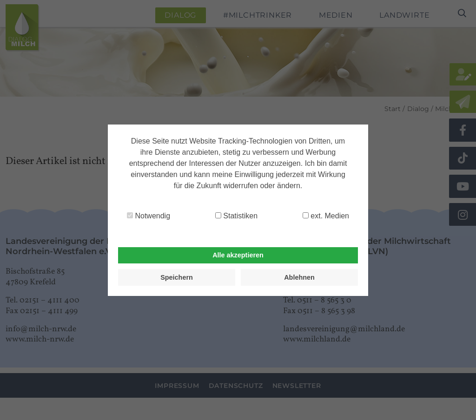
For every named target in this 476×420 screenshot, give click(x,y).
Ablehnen (299, 277)
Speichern (176, 277)
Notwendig (148, 216)
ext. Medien (326, 216)
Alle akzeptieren (238, 255)
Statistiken (236, 216)
